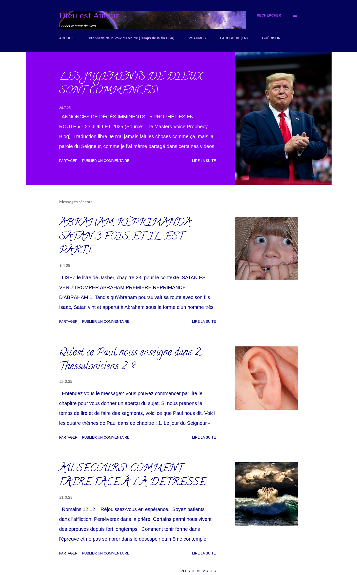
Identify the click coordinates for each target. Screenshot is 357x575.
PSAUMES (197, 38)
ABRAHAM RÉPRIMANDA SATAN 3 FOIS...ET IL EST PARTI (125, 237)
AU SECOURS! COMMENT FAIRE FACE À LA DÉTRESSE (132, 476)
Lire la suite (204, 161)
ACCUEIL (67, 38)
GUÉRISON (271, 38)
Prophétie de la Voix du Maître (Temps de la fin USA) (131, 38)
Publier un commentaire (105, 161)
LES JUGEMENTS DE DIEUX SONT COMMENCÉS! (131, 84)
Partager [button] (68, 161)
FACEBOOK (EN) (234, 38)
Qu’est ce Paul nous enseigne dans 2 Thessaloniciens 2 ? (130, 360)
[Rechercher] (269, 15)
